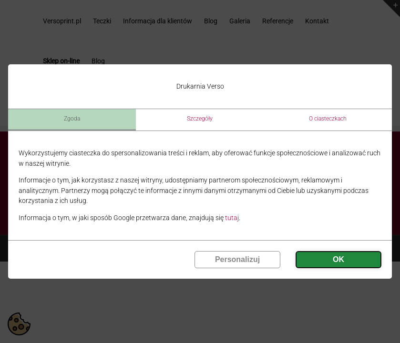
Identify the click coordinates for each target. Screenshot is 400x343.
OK (338, 259)
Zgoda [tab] (72, 118)
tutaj (232, 218)
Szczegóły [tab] (200, 118)
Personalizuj (237, 259)
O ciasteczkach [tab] (328, 118)
